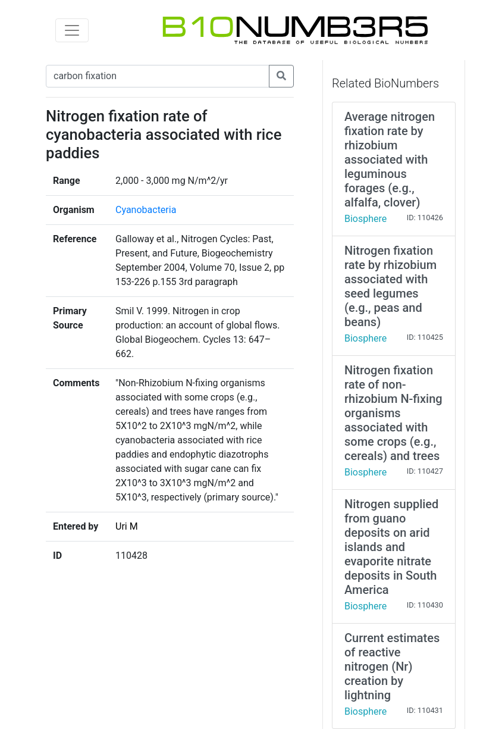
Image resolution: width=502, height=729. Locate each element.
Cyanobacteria (145, 209)
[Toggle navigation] (72, 30)
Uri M (126, 526)
